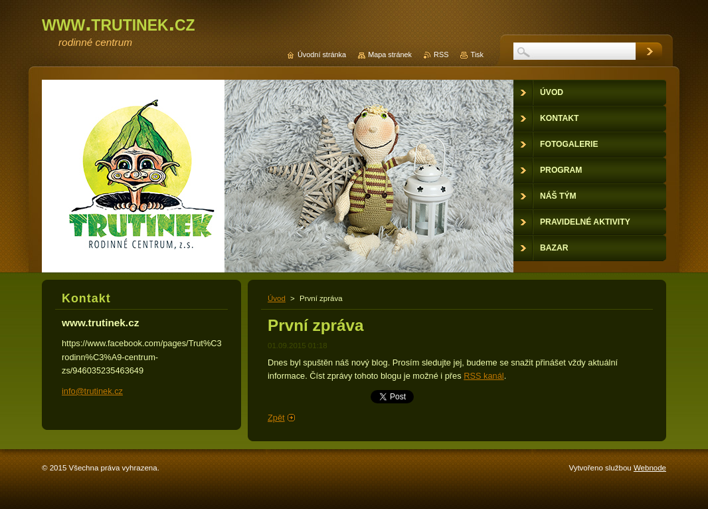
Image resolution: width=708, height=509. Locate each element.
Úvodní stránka (322, 54)
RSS (441, 54)
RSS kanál (483, 376)
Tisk (477, 54)
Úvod (277, 298)
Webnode (650, 468)
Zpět (276, 418)
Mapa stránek (390, 54)
